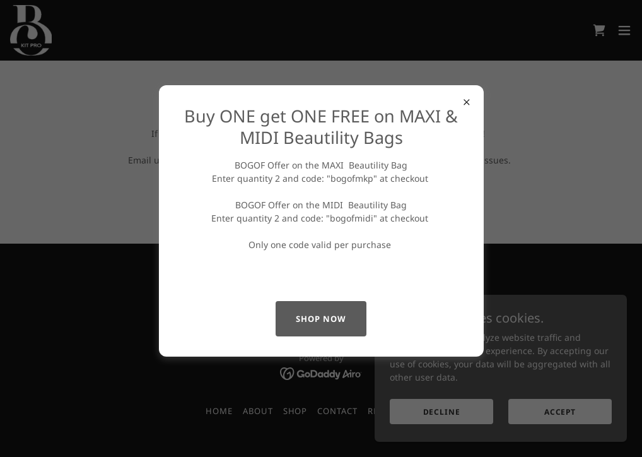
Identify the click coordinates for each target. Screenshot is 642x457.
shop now (321, 318)
